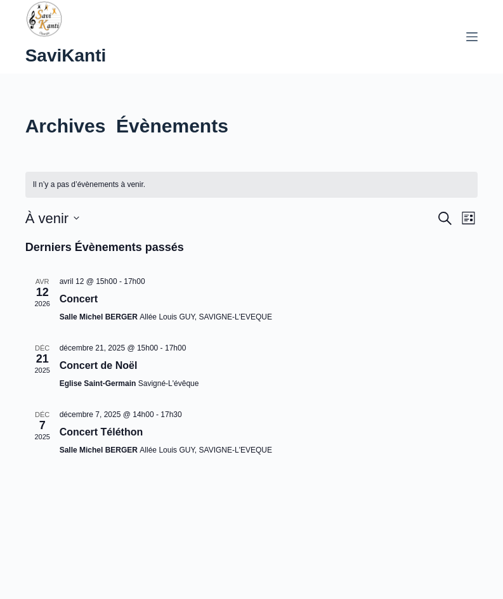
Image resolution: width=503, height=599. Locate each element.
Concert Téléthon (101, 432)
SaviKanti (66, 55)
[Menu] (472, 36)
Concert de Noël (99, 365)
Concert (79, 298)
